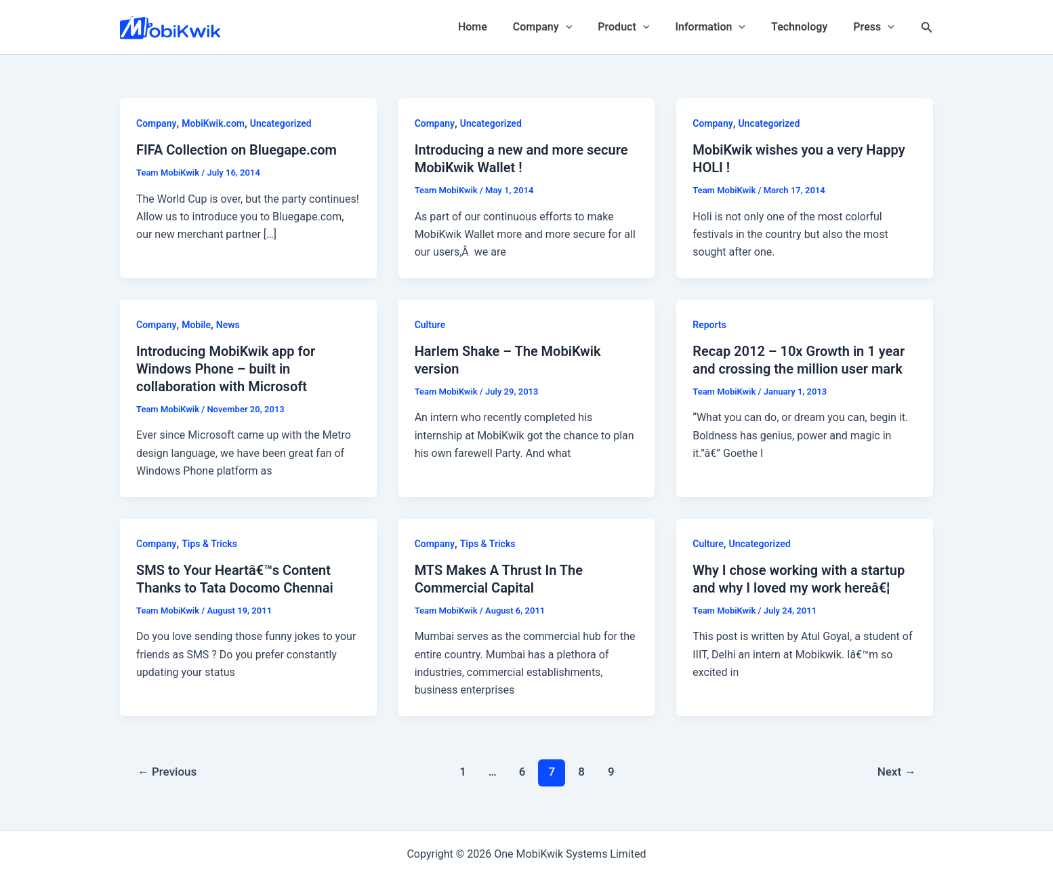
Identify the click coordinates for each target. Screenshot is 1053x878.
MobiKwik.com (213, 123)
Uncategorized (281, 123)
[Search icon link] (927, 27)
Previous (167, 771)
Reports (709, 324)
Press (875, 27)
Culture (430, 324)
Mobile (196, 324)
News (228, 324)
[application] (584, 27)
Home (495, 26)
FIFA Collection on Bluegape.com (236, 150)
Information (720, 27)
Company (560, 27)
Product (637, 27)
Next (897, 771)
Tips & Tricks (209, 543)
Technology (805, 26)
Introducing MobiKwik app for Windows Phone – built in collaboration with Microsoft (225, 369)
